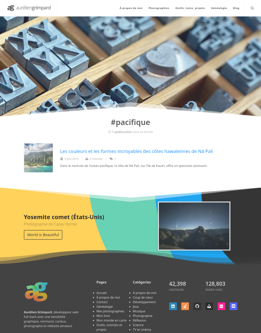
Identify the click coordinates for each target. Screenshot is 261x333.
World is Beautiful (43, 234)
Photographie (142, 316)
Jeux (136, 306)
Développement (144, 302)
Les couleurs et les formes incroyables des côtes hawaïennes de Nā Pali (136, 151)
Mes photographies (110, 311)
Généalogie (104, 306)
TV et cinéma (142, 329)
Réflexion (139, 320)
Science (138, 325)
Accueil (101, 293)
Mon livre (103, 316)
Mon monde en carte (111, 320)
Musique (139, 311)
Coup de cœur (143, 297)
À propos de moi (108, 297)
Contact (101, 302)
